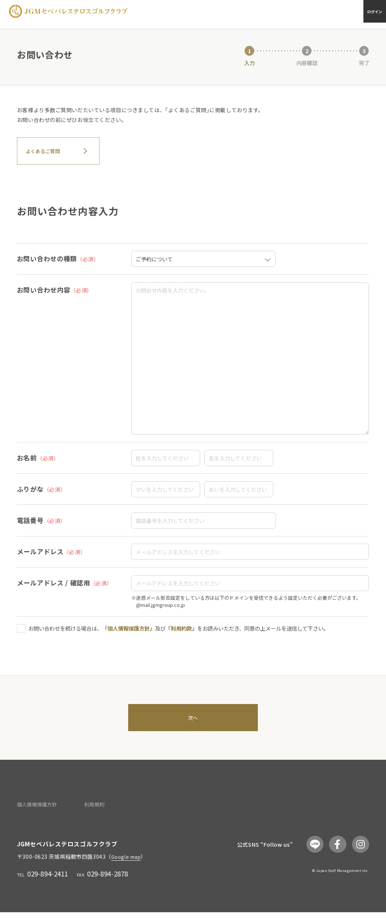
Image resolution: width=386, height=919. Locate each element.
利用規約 (90, 811)
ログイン (370, 14)
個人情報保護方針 (128, 631)
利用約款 (181, 631)
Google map (128, 863)
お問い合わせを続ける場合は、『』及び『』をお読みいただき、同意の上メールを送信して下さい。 (178, 631)
